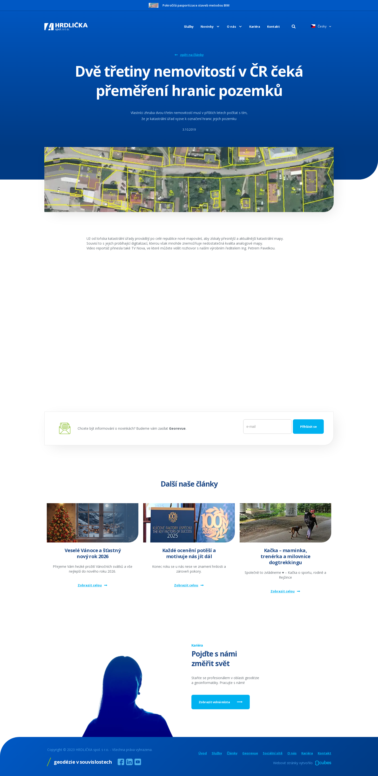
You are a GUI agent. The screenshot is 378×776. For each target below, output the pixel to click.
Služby (188, 26)
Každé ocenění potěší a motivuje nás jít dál (189, 553)
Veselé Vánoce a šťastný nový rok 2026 (93, 553)
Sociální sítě (273, 753)
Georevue (250, 753)
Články (232, 753)
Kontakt (273, 26)
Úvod (202, 753)
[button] (206, 26)
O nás (292, 753)
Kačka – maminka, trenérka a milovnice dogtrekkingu (285, 556)
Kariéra (254, 26)
